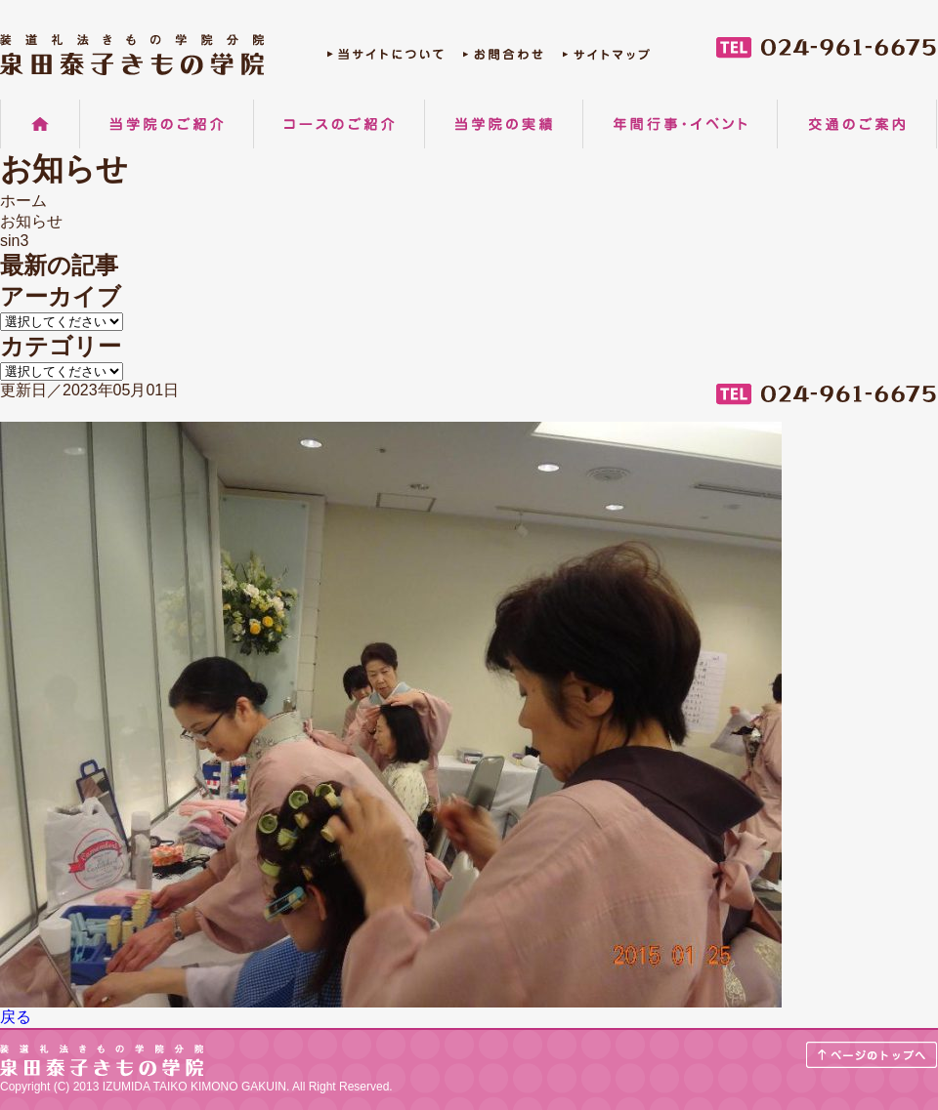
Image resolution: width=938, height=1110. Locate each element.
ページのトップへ (872, 1055)
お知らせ (31, 221)
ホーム (40, 124)
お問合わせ (503, 59)
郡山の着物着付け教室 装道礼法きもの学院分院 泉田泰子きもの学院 (132, 54)
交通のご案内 (857, 124)
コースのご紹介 (339, 124)
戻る (15, 1016)
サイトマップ (606, 59)
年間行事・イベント (680, 124)
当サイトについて (385, 59)
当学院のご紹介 (167, 124)
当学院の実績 (504, 124)
